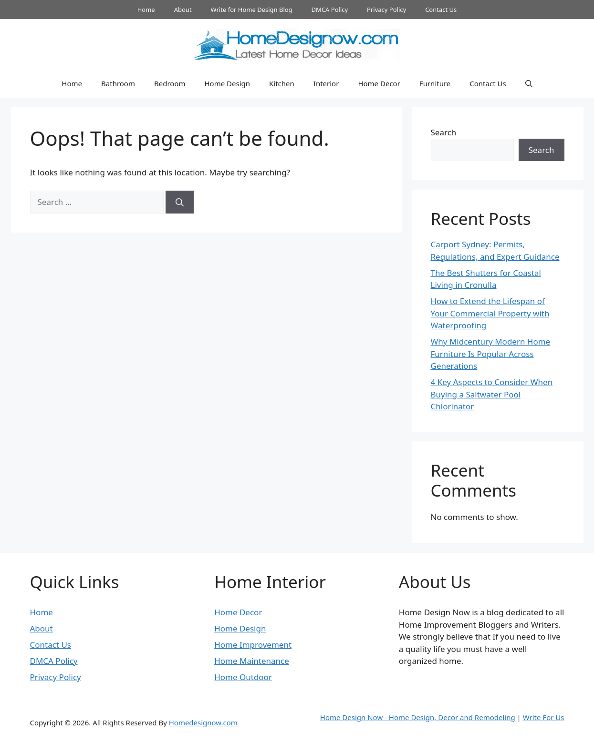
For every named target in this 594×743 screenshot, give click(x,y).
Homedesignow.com (203, 722)
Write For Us (543, 717)
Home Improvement (253, 644)
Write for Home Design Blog (251, 9)
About (183, 9)
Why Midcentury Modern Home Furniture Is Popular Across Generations (491, 353)
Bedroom (170, 83)
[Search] (180, 202)
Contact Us (441, 9)
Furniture (434, 83)
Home (146, 9)
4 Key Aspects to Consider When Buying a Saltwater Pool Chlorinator (492, 394)
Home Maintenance (251, 660)
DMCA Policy (330, 9)
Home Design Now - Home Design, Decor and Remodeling (417, 717)
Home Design (227, 83)
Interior (326, 83)
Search (444, 132)
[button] (529, 83)
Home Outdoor (243, 677)
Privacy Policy (386, 9)
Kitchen (281, 83)
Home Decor (379, 83)
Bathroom (118, 83)
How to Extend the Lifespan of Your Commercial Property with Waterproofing (490, 313)
